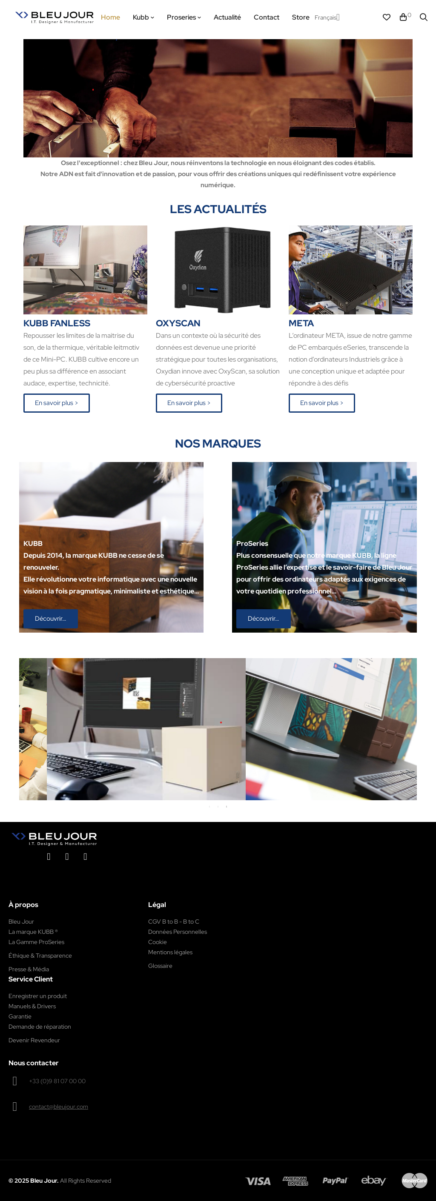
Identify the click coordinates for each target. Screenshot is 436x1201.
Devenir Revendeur (34, 1040)
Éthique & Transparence (40, 955)
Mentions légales (170, 952)
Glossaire (160, 966)
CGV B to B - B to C (173, 921)
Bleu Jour (21, 921)
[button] (56, 403)
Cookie (157, 942)
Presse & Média (29, 969)
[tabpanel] (175, 729)
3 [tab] (226, 806)
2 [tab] (218, 806)
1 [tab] (209, 806)
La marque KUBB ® (33, 932)
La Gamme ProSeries (36, 942)
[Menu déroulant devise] (327, 17)
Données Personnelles (177, 932)
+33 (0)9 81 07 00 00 (57, 1081)
